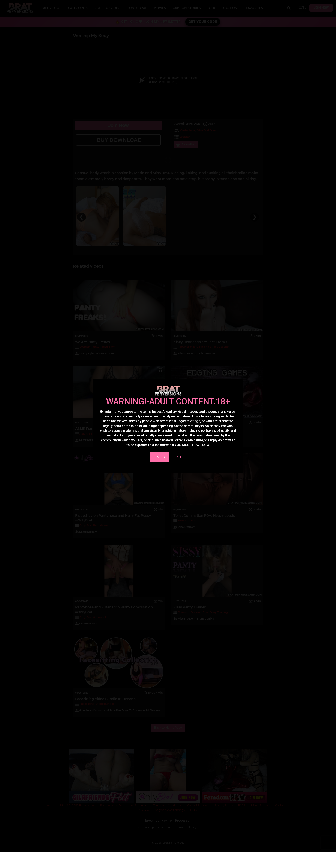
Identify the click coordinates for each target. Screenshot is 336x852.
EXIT (178, 457)
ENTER (160, 457)
